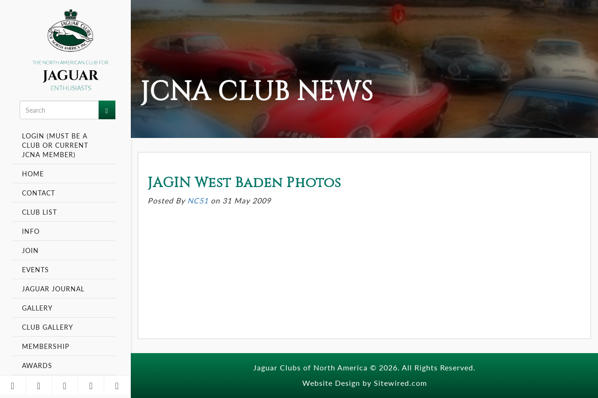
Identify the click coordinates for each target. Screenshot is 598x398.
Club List (39, 212)
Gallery (37, 307)
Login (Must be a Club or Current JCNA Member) (55, 145)
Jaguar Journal (53, 288)
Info (32, 231)
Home (33, 173)
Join (30, 250)
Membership (46, 346)
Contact (38, 192)
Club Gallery (47, 327)
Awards (37, 365)
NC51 (197, 200)
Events (36, 269)
